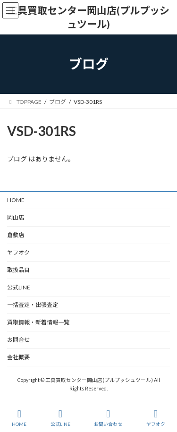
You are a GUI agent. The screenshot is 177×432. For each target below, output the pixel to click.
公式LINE (18, 287)
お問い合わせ (108, 418)
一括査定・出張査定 (32, 304)
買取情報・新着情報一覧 (38, 322)
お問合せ (18, 339)
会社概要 (18, 357)
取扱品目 (18, 269)
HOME (16, 199)
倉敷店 (18, 234)
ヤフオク (18, 252)
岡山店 (15, 217)
